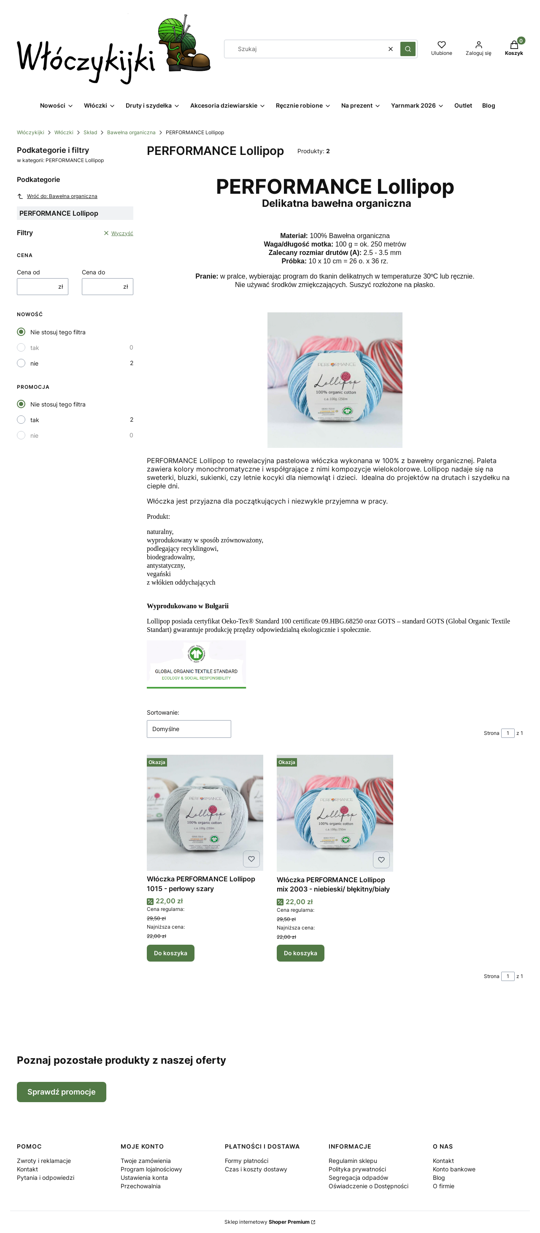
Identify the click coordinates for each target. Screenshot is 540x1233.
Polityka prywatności (357, 1169)
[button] (408, 49)
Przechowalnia (141, 1186)
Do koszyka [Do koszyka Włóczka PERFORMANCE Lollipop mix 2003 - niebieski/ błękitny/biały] (300, 953)
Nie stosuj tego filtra (58, 332)
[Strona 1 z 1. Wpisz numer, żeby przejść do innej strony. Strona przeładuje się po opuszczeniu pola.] (508, 733)
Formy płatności (246, 1160)
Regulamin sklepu (353, 1160)
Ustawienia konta (144, 1177)
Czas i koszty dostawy (256, 1169)
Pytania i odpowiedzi (45, 1177)
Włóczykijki (30, 132)
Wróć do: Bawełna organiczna (57, 196)
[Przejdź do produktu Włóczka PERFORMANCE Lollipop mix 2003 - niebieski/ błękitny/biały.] (335, 813)
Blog (439, 1177)
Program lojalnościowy (151, 1169)
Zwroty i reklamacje (44, 1160)
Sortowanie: (163, 712)
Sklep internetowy (267, 1222)
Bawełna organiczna (131, 132)
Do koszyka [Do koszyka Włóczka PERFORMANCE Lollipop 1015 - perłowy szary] (170, 953)
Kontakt (27, 1169)
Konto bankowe (454, 1169)
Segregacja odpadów (358, 1177)
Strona (492, 733)
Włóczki (63, 132)
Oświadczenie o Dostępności (368, 1186)
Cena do (93, 272)
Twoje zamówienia (146, 1160)
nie (34, 363)
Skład (90, 132)
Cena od (28, 272)
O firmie (443, 1186)
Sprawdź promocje (61, 1091)
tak (34, 347)
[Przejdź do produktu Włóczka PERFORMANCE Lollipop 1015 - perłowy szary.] (205, 813)
